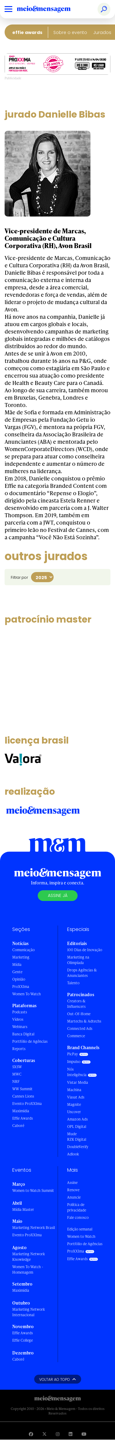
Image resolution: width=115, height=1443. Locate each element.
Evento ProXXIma (27, 1103)
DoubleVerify (77, 1146)
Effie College (22, 1340)
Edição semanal (79, 1229)
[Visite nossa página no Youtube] (84, 1434)
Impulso (73, 1061)
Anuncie (74, 1197)
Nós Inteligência (76, 1072)
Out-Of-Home (78, 1013)
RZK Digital (76, 1139)
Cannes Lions (23, 1096)
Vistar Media (77, 1082)
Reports (18, 1048)
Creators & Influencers (76, 1003)
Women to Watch (81, 1236)
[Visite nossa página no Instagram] (57, 1434)
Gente (17, 971)
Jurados (102, 32)
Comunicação (23, 949)
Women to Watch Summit (33, 1190)
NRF (16, 1081)
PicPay (72, 1054)
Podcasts (19, 1012)
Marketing (20, 957)
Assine (72, 1182)
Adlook (73, 1154)
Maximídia (20, 1110)
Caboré (18, 1125)
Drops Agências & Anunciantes (82, 972)
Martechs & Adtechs (84, 1021)
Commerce (76, 1035)
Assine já (57, 895)
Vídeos (17, 1019)
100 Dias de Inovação (84, 949)
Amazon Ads (77, 1119)
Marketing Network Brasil (33, 1227)
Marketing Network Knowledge (28, 1256)
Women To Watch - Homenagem (27, 1269)
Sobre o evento (70, 32)
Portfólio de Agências (30, 1041)
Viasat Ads (75, 1097)
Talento (73, 982)
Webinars (19, 1026)
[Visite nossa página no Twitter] (44, 1434)
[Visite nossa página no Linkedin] (70, 1434)
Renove (73, 1189)
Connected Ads (79, 1028)
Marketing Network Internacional (28, 1312)
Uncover (74, 1111)
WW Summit (22, 1088)
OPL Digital (76, 1126)
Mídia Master (23, 1209)
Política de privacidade (76, 1207)
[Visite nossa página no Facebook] (31, 1434)
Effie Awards (27, 32)
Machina (74, 1089)
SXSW (17, 1066)
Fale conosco (78, 1217)
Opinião (18, 979)
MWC (16, 1074)
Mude (72, 1133)
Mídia (16, 964)
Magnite (74, 1104)
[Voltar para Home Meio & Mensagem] (50, 9)
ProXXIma (20, 986)
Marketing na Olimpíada (78, 960)
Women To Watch (26, 994)
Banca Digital (23, 1034)
